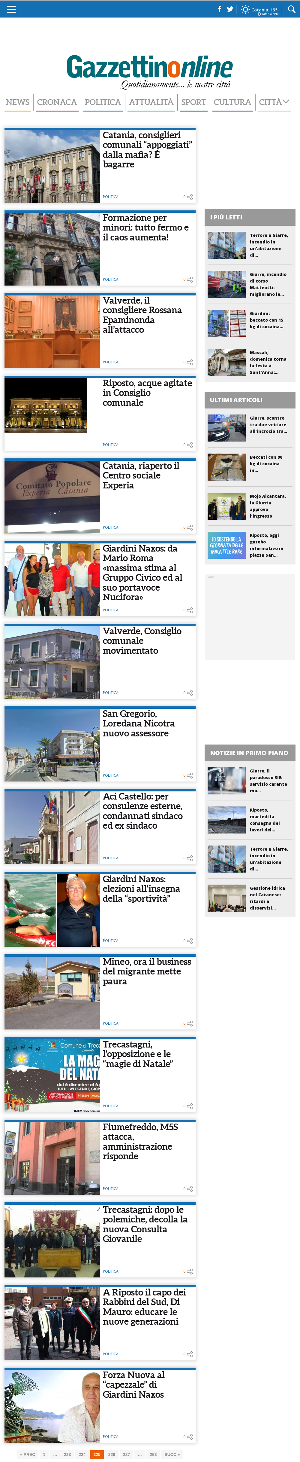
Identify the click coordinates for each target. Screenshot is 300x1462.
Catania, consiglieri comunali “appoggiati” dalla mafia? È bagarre (147, 150)
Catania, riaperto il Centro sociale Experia (141, 475)
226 (111, 1454)
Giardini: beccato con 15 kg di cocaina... (266, 319)
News (17, 102)
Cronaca (57, 102)
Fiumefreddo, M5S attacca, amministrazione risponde (140, 1141)
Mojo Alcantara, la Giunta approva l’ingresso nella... (268, 509)
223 (67, 1454)
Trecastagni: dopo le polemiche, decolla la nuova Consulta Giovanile (145, 1224)
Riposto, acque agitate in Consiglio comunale (147, 393)
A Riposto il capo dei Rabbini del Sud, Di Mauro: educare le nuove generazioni (144, 1307)
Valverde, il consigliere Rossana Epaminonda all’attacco (142, 315)
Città (274, 102)
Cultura (232, 102)
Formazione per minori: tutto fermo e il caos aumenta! (146, 227)
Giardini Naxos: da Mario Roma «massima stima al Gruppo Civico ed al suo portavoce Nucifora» (142, 572)
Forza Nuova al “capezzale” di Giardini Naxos (134, 1384)
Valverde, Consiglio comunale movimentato (142, 641)
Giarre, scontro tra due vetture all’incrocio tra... (268, 424)
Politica (103, 102)
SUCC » (172, 1454)
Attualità (151, 102)
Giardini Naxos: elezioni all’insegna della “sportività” (141, 889)
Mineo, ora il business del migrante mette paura (147, 971)
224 (82, 1454)
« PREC (27, 1454)
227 (126, 1454)
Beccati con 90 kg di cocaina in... (266, 463)
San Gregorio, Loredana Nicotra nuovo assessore (139, 723)
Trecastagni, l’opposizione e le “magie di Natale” (138, 1054)
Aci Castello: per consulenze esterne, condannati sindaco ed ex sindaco (143, 811)
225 (97, 1454)
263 (153, 1454)
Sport (194, 102)
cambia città (270, 14)
